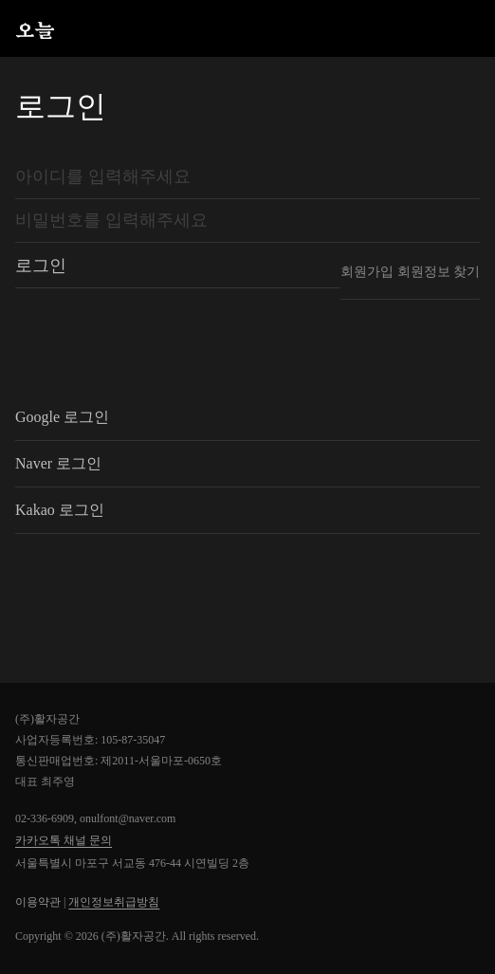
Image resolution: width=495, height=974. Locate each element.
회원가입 (367, 272)
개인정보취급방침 (113, 902)
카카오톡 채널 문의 (63, 840)
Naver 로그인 (58, 464)
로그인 (40, 265)
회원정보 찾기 (439, 272)
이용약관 (38, 902)
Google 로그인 (62, 417)
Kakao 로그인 (59, 510)
